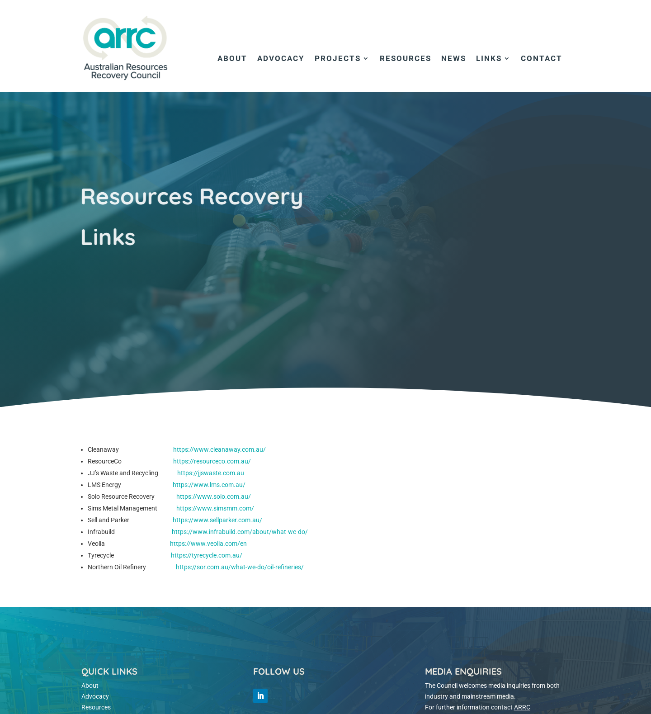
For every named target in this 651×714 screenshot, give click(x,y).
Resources (405, 59)
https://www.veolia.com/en (208, 543)
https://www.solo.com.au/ (213, 496)
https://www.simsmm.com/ (215, 508)
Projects (338, 59)
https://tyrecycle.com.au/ (206, 555)
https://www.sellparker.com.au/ (217, 520)
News (453, 59)
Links (489, 59)
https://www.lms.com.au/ (209, 484)
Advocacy (281, 59)
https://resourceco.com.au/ (212, 461)
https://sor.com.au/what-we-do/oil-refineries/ (240, 567)
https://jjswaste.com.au (209, 473)
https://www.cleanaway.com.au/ (219, 449)
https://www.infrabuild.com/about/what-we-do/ (240, 531)
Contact (541, 59)
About (232, 59)
